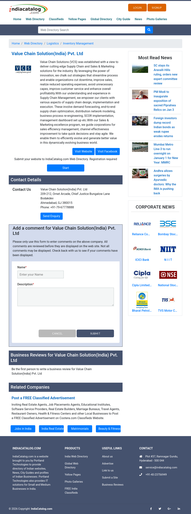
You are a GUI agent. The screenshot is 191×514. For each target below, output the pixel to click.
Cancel (57, 333)
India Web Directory (76, 456)
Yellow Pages (77, 19)
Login (137, 7)
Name (22, 267)
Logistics (53, 43)
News (138, 19)
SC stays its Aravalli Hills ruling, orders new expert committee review (166, 74)
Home (17, 19)
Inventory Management (78, 43)
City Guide (123, 19)
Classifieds (56, 19)
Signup (157, 7)
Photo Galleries (157, 19)
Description (25, 284)
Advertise (107, 463)
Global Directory (101, 19)
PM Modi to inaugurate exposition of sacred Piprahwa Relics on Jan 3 (165, 101)
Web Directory (35, 19)
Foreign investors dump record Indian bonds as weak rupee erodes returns (165, 127)
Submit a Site (110, 477)
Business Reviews (112, 484)
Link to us (108, 470)
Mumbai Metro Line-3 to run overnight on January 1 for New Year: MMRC (166, 153)
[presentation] (45, 318)
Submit (95, 333)
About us (107, 456)
